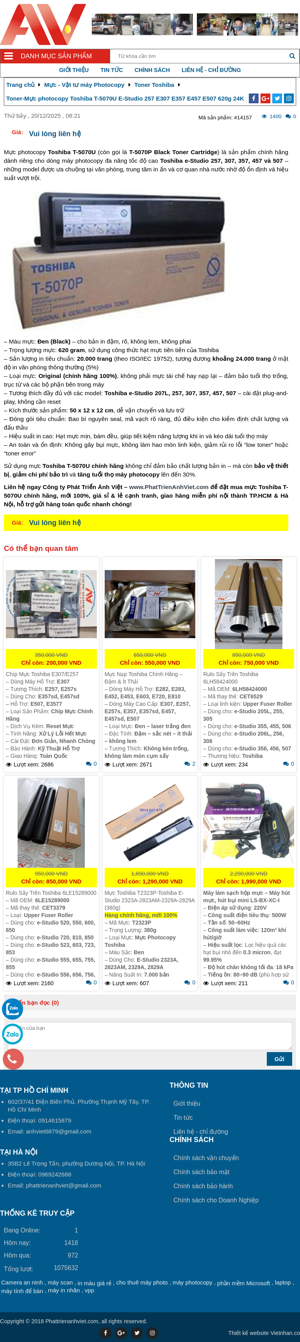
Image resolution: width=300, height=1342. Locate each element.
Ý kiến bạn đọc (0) (33, 1002)
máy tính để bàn (22, 1291)
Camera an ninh (22, 1282)
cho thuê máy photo (142, 1282)
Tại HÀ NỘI (19, 1152)
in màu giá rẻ (94, 1283)
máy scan (60, 1282)
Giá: (17, 132)
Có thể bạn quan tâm (41, 548)
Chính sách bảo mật (201, 1172)
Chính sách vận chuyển (206, 1158)
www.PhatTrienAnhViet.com (169, 487)
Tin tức (111, 70)
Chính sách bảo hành (203, 1186)
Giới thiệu (74, 70)
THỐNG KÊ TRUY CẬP (37, 1213)
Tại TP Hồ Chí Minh (34, 1090)
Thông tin (189, 1085)
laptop (283, 1282)
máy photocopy (192, 1282)
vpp (89, 1290)
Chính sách (152, 70)
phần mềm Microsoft (243, 1283)
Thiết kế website (248, 1333)
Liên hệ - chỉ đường (211, 70)
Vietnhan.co (264, 1333)
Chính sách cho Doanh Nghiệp (216, 1200)
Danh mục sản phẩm (56, 56)
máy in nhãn (64, 1290)
